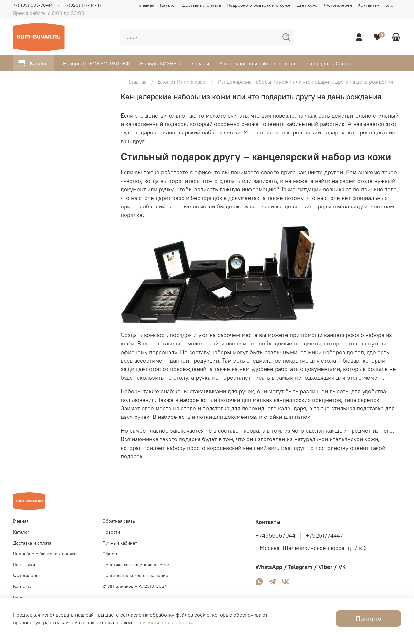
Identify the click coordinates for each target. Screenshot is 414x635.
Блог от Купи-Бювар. (182, 82)
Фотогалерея (338, 5)
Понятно (368, 618)
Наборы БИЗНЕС (160, 63)
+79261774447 (324, 535)
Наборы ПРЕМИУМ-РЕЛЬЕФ (96, 63)
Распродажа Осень (327, 63)
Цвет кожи (307, 5)
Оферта (110, 553)
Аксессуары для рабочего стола (257, 63)
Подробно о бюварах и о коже (258, 5)
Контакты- (368, 5)
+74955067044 (275, 535)
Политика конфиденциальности (136, 564)
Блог (390, 5)
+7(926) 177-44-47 (83, 5)
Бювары (199, 63)
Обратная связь (119, 521)
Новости (111, 532)
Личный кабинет (120, 543)
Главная (146, 5)
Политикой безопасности (163, 622)
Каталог (168, 5)
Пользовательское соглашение (135, 575)
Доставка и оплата (201, 5)
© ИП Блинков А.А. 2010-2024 (135, 586)
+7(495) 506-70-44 (33, 5)
